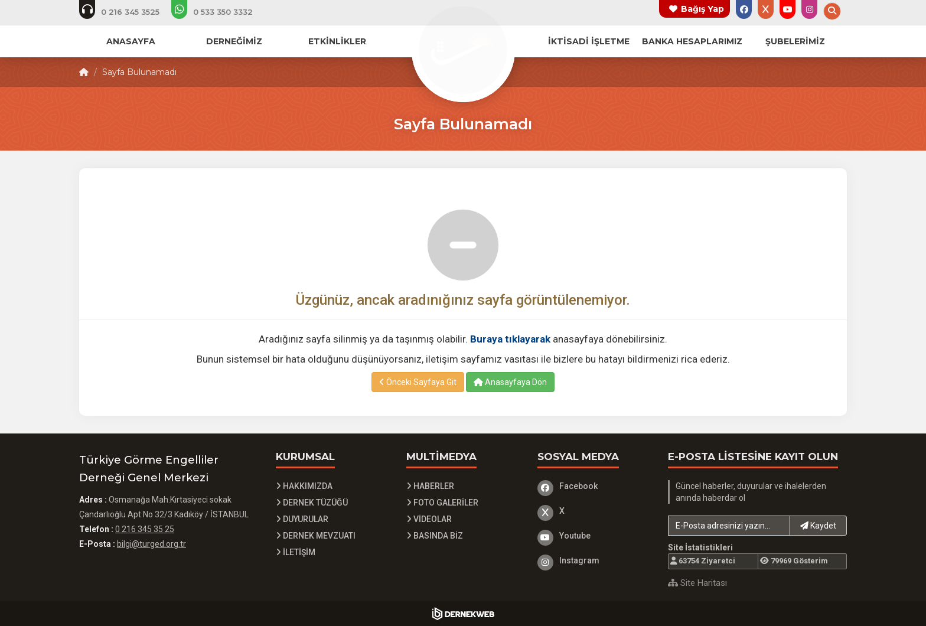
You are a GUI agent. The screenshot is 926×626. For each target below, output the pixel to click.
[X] (594, 511)
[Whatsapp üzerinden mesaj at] (220, 12)
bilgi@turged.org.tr (151, 544)
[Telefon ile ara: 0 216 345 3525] (127, 12)
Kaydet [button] (818, 525)
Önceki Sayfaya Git (418, 382)
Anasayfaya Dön (510, 382)
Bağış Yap (702, 9)
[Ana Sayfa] (463, 49)
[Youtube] (594, 536)
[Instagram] (594, 560)
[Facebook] (594, 486)
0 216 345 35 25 (144, 529)
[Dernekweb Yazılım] (463, 613)
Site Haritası (697, 583)
